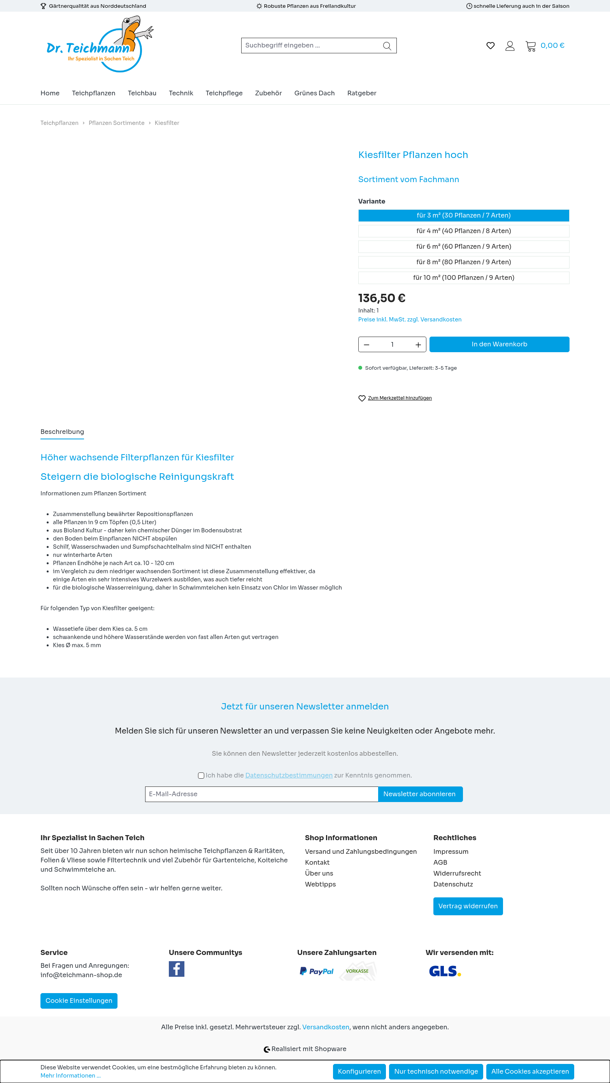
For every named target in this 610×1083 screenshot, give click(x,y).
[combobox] (310, 45)
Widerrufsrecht (457, 873)
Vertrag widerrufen (468, 906)
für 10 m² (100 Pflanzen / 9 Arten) (463, 278)
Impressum (450, 852)
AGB (440, 862)
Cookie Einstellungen (79, 1001)
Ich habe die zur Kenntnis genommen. (308, 775)
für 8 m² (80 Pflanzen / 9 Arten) (464, 262)
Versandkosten (325, 1027)
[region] (192, 244)
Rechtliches (454, 838)
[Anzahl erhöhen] (418, 344)
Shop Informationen (341, 838)
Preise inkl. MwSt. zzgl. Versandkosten (410, 319)
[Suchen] (387, 45)
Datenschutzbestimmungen (289, 775)
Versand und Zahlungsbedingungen (361, 852)
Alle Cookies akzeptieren (530, 1071)
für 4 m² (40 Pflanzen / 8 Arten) (464, 231)
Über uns (319, 873)
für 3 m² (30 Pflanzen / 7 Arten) (464, 215)
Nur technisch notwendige (436, 1071)
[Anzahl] (392, 344)
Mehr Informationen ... (70, 1075)
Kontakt (317, 862)
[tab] (62, 432)
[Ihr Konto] (510, 45)
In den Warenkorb (500, 344)
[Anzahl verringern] (366, 344)
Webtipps (320, 884)
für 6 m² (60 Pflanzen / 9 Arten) (463, 246)
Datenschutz (453, 884)
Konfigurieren (359, 1071)
